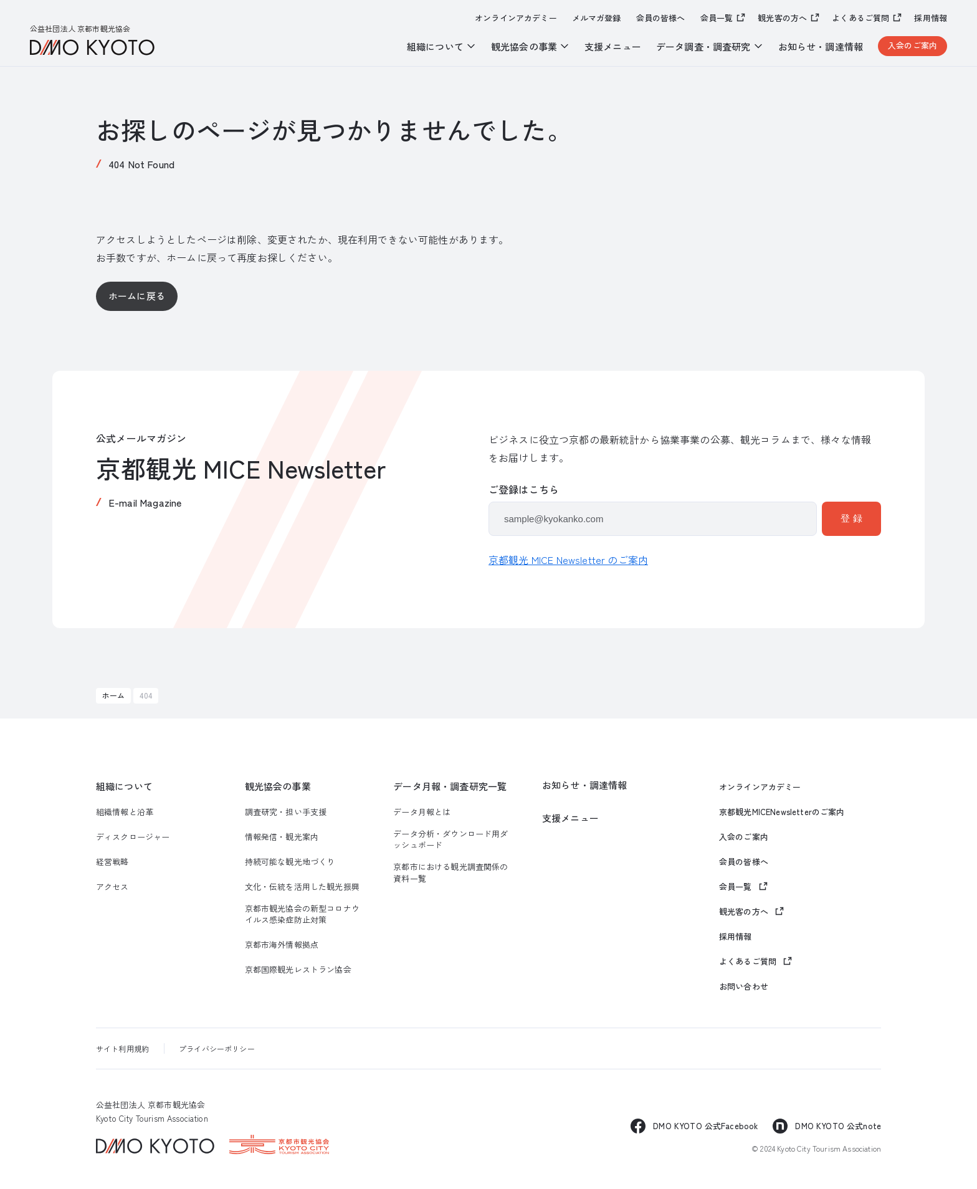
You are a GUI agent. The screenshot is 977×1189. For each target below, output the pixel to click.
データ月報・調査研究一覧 (450, 786)
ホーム (113, 695)
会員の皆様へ (660, 18)
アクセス (112, 886)
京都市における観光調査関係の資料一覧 (450, 872)
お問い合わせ (743, 986)
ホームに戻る (136, 295)
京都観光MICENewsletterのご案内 (782, 812)
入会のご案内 (912, 45)
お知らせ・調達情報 (820, 46)
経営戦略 (112, 861)
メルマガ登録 (596, 18)
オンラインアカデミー (516, 18)
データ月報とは (421, 812)
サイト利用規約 (122, 1048)
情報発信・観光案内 (281, 837)
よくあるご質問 (860, 18)
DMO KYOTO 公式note (838, 1126)
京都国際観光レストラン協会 (298, 969)
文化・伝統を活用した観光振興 (302, 886)
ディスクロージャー (132, 837)
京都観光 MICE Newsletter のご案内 (568, 559)
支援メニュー (612, 46)
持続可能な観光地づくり (290, 861)
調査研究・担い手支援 (286, 812)
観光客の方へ (782, 18)
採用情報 (930, 18)
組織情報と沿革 (124, 812)
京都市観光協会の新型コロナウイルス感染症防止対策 (302, 914)
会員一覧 (716, 18)
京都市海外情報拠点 (281, 944)
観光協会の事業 (278, 786)
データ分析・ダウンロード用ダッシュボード (450, 839)
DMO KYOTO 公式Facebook (705, 1126)
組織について (124, 786)
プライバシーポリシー (217, 1048)
